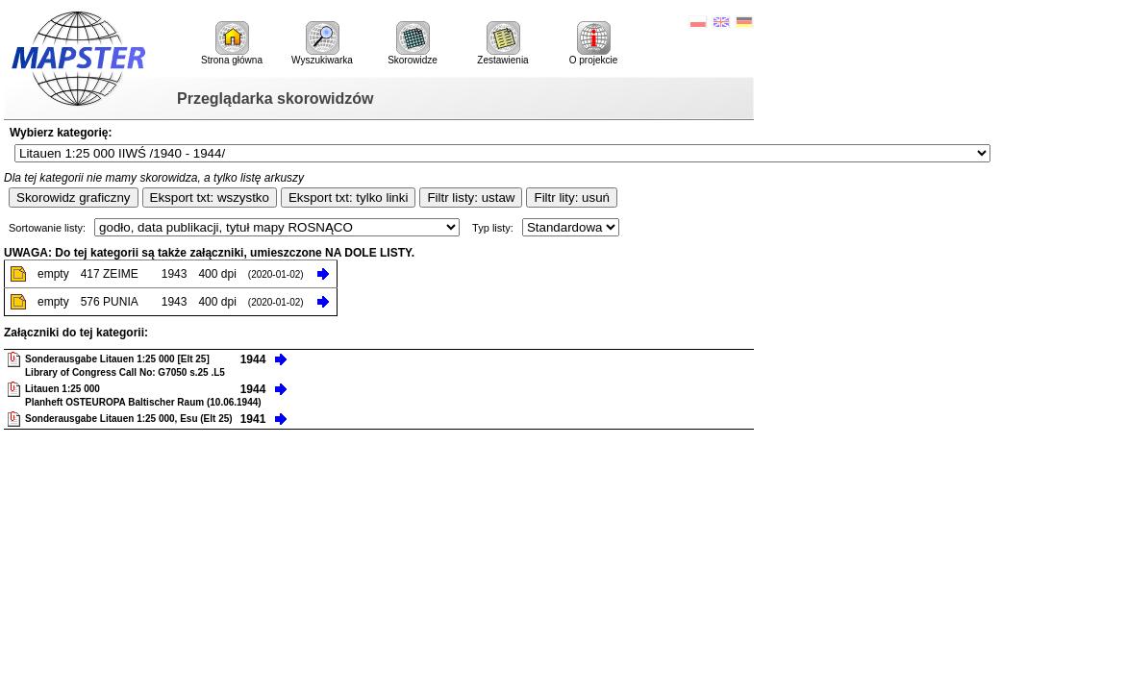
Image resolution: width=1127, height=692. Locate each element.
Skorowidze (413, 43)
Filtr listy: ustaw (470, 197)
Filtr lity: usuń (572, 197)
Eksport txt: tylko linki (348, 197)
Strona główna (232, 43)
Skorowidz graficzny (73, 197)
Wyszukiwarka (322, 43)
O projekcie (593, 43)
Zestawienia (502, 43)
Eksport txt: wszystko (209, 197)
